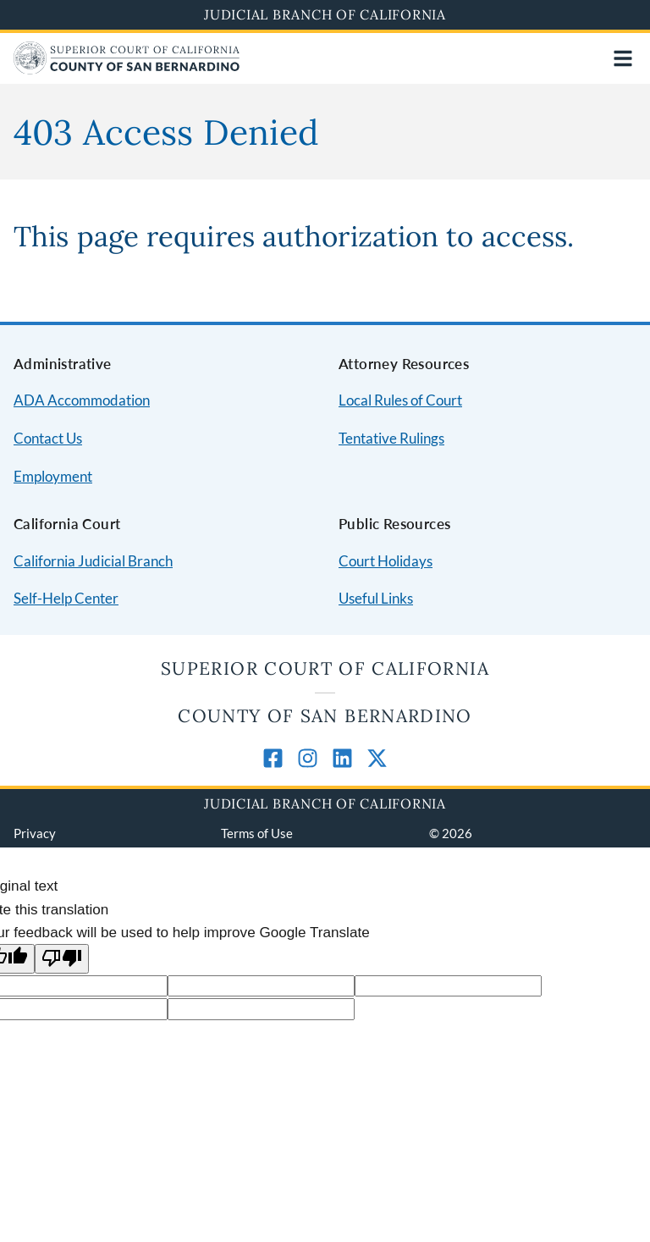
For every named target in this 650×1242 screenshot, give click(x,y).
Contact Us (48, 438)
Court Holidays (385, 561)
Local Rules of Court (400, 400)
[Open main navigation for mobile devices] (623, 58)
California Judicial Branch (93, 561)
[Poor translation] (62, 959)
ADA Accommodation (82, 400)
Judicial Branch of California (325, 14)
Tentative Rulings (391, 438)
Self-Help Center (66, 598)
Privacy (35, 833)
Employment (53, 476)
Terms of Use (257, 833)
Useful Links (376, 598)
